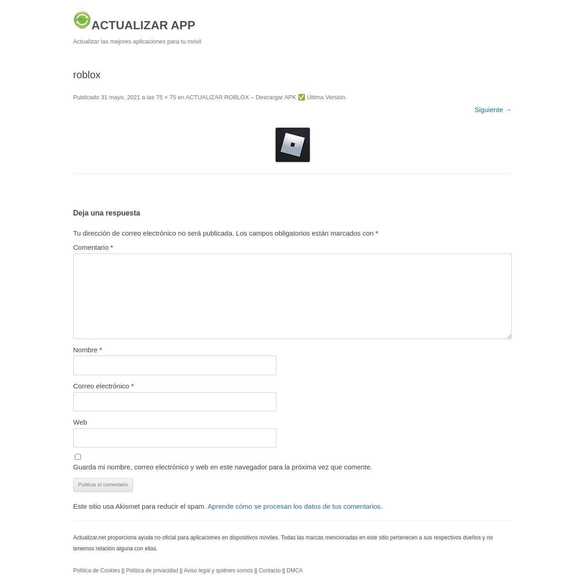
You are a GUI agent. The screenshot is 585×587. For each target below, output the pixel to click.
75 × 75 (166, 97)
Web (80, 422)
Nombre (87, 350)
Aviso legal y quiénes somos (218, 570)
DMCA (295, 570)
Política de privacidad (152, 570)
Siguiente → (493, 109)
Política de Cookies (96, 570)
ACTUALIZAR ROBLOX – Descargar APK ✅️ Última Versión (265, 97)
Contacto (270, 570)
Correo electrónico (103, 386)
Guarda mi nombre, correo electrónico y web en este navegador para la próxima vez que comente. (222, 467)
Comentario (93, 247)
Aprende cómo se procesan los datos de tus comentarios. (295, 506)
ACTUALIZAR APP (134, 21)
